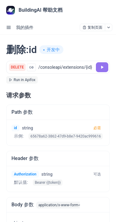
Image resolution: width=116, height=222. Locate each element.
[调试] (102, 67)
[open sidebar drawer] (9, 27)
